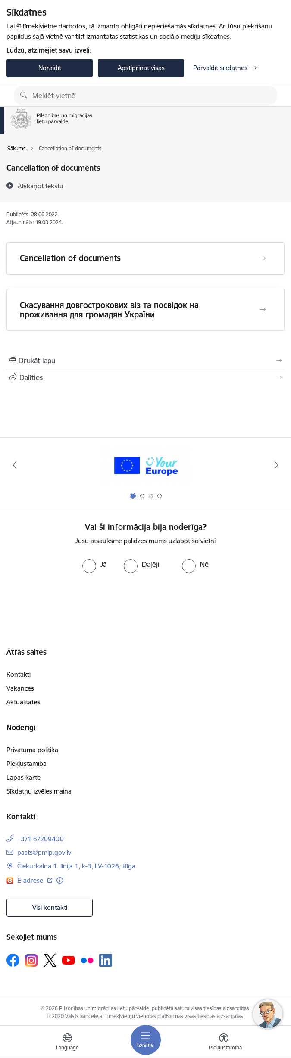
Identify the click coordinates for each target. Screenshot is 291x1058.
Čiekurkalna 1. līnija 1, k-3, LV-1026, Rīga (76, 866)
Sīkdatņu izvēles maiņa (39, 791)
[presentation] (72, 605)
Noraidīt (49, 68)
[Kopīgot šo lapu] (145, 377)
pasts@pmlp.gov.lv (44, 852)
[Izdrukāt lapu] (145, 360)
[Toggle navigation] (146, 1040)
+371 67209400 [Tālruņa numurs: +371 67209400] (40, 839)
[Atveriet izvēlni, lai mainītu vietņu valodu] (67, 1043)
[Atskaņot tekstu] (40, 185)
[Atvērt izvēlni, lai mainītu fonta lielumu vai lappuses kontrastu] (224, 1043)
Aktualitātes (23, 702)
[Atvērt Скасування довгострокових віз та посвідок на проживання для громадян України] (262, 310)
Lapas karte (23, 777)
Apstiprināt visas (141, 68)
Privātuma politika (32, 750)
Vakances (20, 688)
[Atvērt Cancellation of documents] (262, 258)
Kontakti (18, 674)
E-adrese (31, 880)
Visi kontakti (49, 907)
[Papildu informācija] (59, 880)
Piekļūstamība (26, 763)
